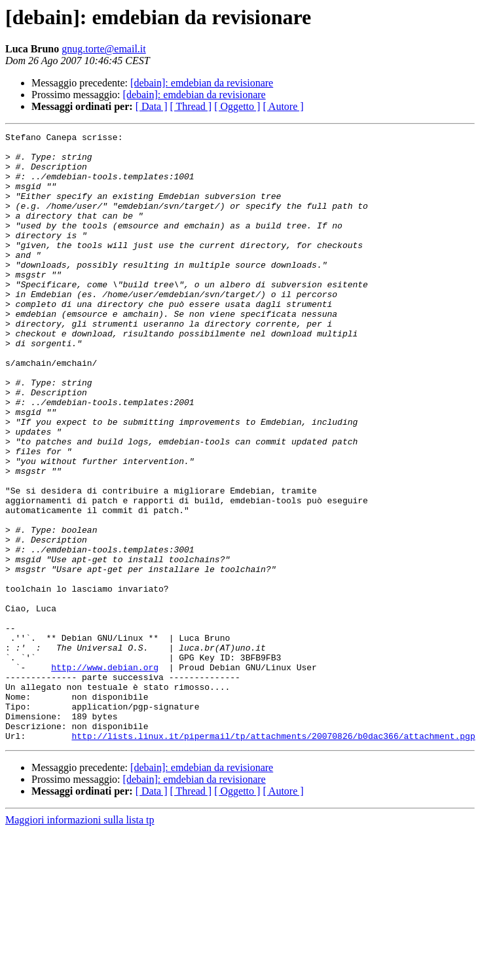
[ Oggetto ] (237, 106)
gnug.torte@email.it (103, 48)
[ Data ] (152, 106)
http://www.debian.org (104, 775)
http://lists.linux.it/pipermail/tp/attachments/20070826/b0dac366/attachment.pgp (273, 857)
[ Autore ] (283, 106)
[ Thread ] (191, 106)
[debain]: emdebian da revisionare (201, 82)
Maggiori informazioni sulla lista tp (80, 941)
